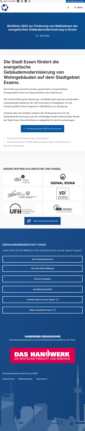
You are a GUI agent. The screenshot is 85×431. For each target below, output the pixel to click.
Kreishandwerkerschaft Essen (17, 373)
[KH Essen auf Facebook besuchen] (18, 1)
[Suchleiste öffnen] (68, 8)
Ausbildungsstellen (42, 289)
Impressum (41, 379)
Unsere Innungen (42, 279)
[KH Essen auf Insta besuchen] (22, 1)
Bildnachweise (25, 379)
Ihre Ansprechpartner (42, 259)
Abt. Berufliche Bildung (42, 268)
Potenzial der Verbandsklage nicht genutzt (28, 138)
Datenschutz (8, 379)
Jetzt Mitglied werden (75, 1)
